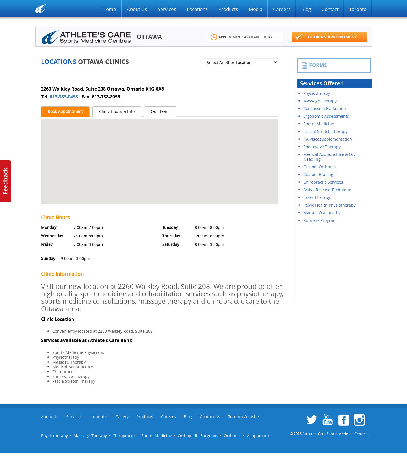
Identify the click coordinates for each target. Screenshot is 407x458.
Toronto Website (243, 416)
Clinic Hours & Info (117, 111)
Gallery (122, 416)
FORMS (314, 65)
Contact (330, 9)
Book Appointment (65, 111)
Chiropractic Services (323, 182)
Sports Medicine (318, 123)
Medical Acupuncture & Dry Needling (329, 157)
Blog (306, 9)
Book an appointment (326, 37)
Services (167, 9)
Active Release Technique (327, 189)
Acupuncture (259, 435)
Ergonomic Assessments (326, 116)
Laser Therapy (316, 197)
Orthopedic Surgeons (198, 435)
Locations (197, 9)
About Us (137, 9)
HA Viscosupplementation (327, 139)
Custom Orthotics (319, 166)
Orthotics (232, 435)
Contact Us (210, 416)
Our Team (160, 111)
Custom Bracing (318, 174)
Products (228, 9)
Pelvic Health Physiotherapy (329, 205)
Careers (282, 9)
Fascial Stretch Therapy (325, 131)
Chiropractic (124, 435)
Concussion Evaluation (324, 108)
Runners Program (320, 220)
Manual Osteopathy (322, 212)
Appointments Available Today (241, 37)
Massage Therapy (320, 101)
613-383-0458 (64, 97)
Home (109, 9)
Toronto (358, 9)
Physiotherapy (316, 93)
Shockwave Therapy (322, 146)
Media (255, 9)
